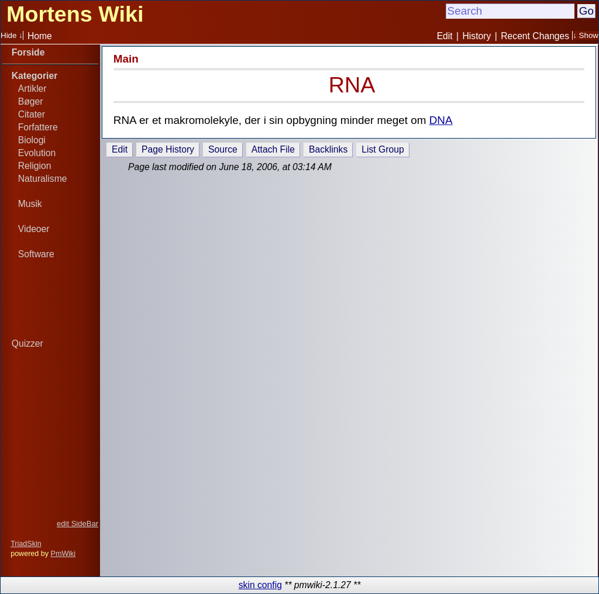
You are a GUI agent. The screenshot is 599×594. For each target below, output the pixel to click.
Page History (168, 149)
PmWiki (63, 554)
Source (222, 149)
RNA (352, 84)
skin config (260, 585)
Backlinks (328, 149)
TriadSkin (26, 544)
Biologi (32, 140)
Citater (31, 114)
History (477, 36)
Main (126, 59)
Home (39, 36)
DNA (441, 120)
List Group (383, 149)
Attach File (273, 149)
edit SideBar (77, 523)
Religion (34, 166)
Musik (30, 204)
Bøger (30, 101)
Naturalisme (42, 179)
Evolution (37, 153)
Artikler (32, 89)
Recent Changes (535, 36)
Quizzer (27, 343)
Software (36, 254)
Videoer (34, 229)
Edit (445, 36)
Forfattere (38, 127)
